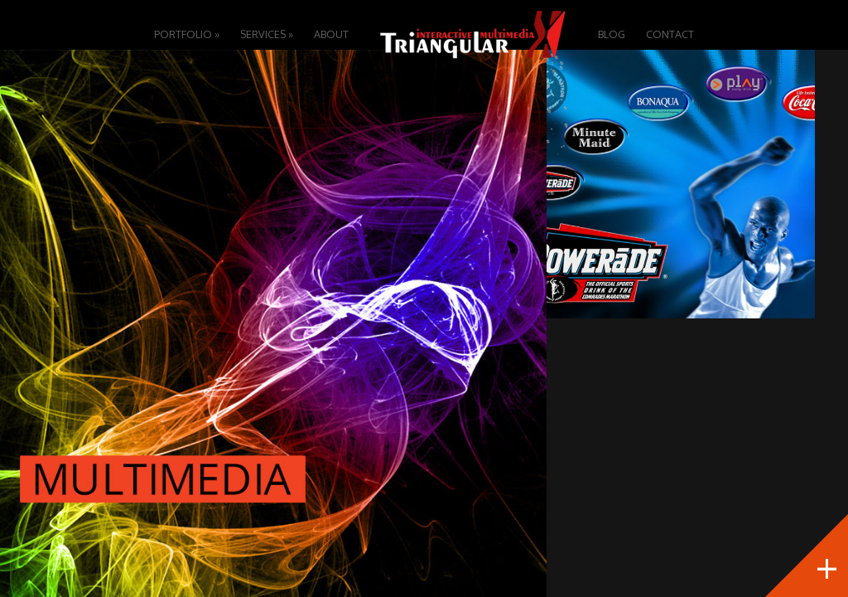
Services (266, 34)
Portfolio (186, 34)
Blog (611, 34)
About (331, 34)
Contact (670, 34)
